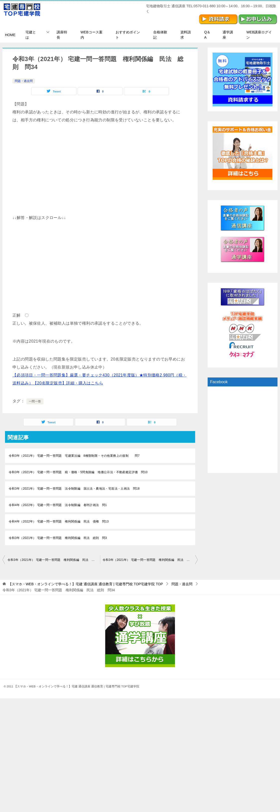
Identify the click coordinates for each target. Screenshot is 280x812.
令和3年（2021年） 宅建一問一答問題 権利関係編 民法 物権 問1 (150, 560)
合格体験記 (160, 34)
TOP (85, 584)
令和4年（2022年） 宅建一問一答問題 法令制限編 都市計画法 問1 (58, 505)
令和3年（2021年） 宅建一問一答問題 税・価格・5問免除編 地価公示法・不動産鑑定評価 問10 (78, 472)
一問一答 (35, 401)
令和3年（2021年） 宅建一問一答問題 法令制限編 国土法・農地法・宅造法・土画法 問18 (74, 488)
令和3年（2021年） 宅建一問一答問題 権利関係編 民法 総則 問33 (53, 560)
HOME (10, 35)
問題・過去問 (24, 81)
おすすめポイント (128, 34)
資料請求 (185, 34)
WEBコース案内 (92, 34)
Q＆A (207, 34)
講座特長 (62, 34)
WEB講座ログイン (259, 34)
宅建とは (30, 34)
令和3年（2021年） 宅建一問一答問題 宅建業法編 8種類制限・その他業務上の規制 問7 (74, 455)
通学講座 (228, 34)
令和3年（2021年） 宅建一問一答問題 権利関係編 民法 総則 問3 (58, 538)
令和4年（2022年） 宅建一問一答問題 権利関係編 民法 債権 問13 (59, 521)
